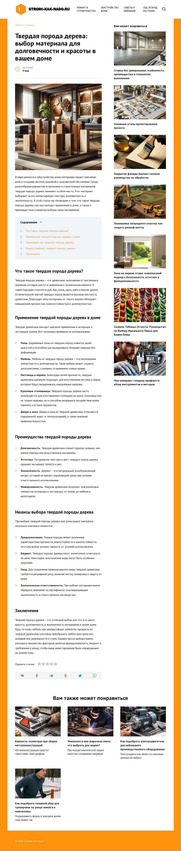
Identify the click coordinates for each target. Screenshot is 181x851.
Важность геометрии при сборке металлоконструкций (36, 743)
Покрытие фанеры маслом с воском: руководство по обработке (137, 175)
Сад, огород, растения (150, 9)
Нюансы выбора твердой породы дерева (50, 248)
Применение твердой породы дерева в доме (53, 236)
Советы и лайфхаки (130, 9)
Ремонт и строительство (86, 9)
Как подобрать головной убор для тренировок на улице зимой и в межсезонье (37, 806)
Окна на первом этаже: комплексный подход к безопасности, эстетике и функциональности (137, 277)
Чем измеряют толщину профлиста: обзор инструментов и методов (137, 382)
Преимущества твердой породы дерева (50, 242)
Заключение (33, 254)
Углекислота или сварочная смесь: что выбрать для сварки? (89, 743)
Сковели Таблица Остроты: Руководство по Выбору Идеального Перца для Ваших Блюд (140, 330)
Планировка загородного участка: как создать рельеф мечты (138, 225)
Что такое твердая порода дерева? (47, 230)
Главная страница (24, 25)
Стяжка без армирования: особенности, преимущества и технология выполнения (139, 74)
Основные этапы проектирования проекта (135, 125)
